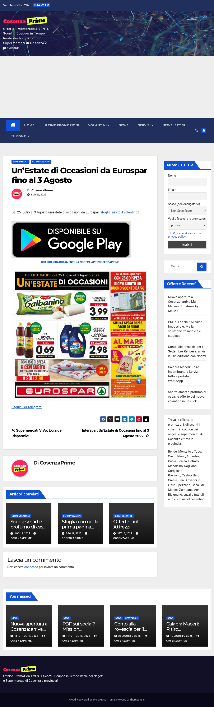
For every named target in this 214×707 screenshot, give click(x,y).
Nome (172, 175)
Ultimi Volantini (41, 162)
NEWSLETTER (174, 125)
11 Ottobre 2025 (78, 635)
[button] (196, 131)
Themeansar (137, 699)
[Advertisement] (107, 87)
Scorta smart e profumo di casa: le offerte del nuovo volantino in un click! (187, 396)
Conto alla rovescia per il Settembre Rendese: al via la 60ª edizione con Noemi (187, 351)
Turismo (19, 136)
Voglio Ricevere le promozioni (187, 219)
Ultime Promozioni (61, 125)
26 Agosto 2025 (130, 635)
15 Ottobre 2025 (26, 635)
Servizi (145, 125)
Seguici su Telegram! (26, 407)
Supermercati (20, 162)
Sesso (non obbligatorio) (184, 204)
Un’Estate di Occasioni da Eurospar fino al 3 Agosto (79, 175)
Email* (172, 189)
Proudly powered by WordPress (88, 699)
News (124, 125)
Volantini (98, 125)
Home (29, 125)
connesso (31, 567)
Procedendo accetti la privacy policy (184, 235)
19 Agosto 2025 (182, 635)
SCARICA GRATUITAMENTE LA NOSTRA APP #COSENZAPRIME (80, 262)
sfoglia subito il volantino (119, 212)
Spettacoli (131, 618)
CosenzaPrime (42, 190)
